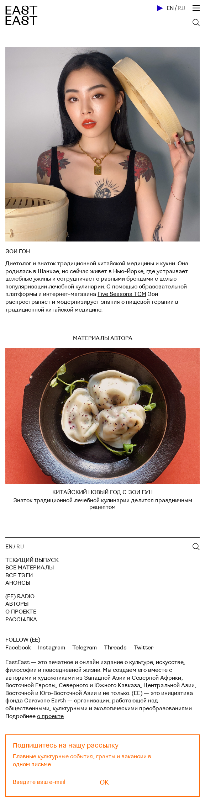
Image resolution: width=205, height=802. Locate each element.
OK (104, 782)
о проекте (50, 716)
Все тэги (19, 575)
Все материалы (29, 567)
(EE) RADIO (20, 596)
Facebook (18, 647)
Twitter (143, 647)
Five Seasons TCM (122, 294)
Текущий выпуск (32, 560)
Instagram (51, 647)
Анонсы (17, 583)
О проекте (20, 612)
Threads (115, 647)
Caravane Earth (45, 700)
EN (170, 8)
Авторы (16, 604)
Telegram (84, 647)
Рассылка (21, 619)
